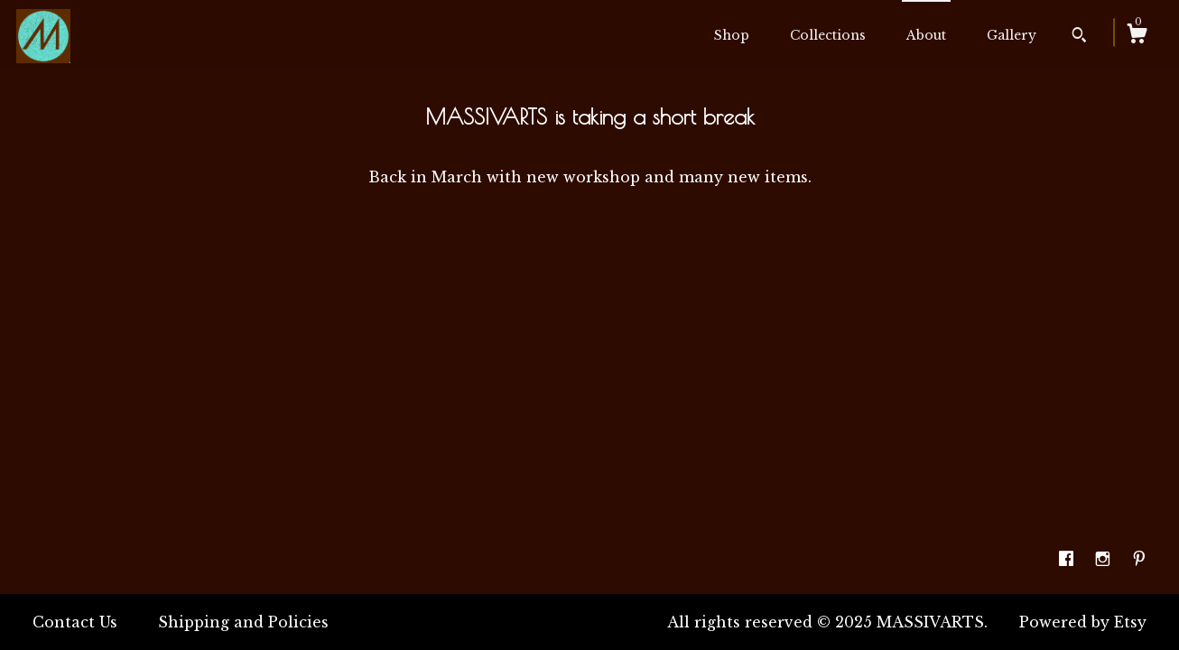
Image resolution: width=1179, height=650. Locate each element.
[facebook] (1068, 560)
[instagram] (1105, 560)
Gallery (1011, 35)
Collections (828, 35)
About (926, 35)
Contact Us (74, 622)
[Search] (1079, 37)
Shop (731, 35)
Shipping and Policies (243, 622)
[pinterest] (1139, 560)
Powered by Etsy (1083, 622)
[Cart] (1137, 36)
